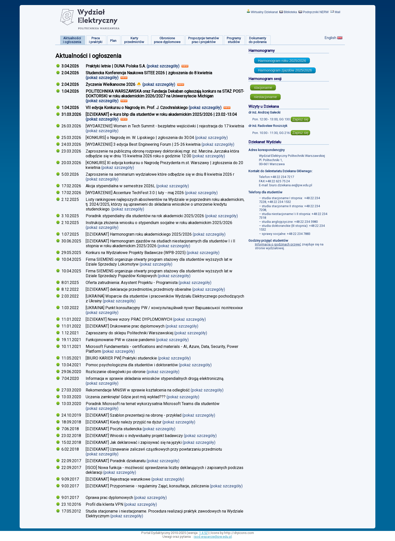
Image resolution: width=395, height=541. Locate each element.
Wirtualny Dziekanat (264, 12)
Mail (337, 12)
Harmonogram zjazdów (285, 70)
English (330, 37)
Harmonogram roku (282, 61)
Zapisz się (300, 119)
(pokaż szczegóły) (163, 66)
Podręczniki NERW (316, 12)
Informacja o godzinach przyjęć (278, 244)
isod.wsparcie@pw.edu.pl (213, 536)
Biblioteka (290, 12)
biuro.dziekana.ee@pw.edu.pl (290, 185)
